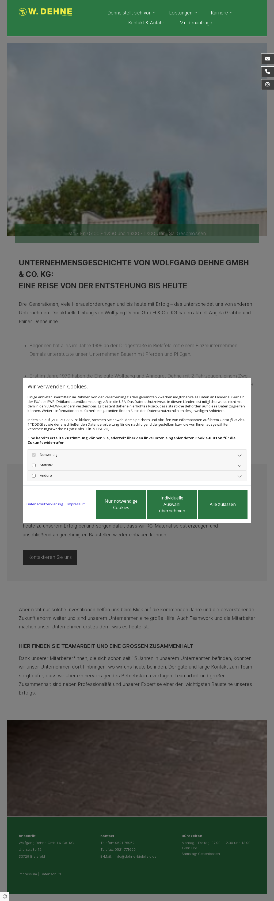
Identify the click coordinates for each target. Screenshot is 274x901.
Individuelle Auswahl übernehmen (172, 504)
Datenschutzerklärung (44, 504)
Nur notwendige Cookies (121, 504)
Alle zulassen (223, 504)
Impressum (76, 504)
